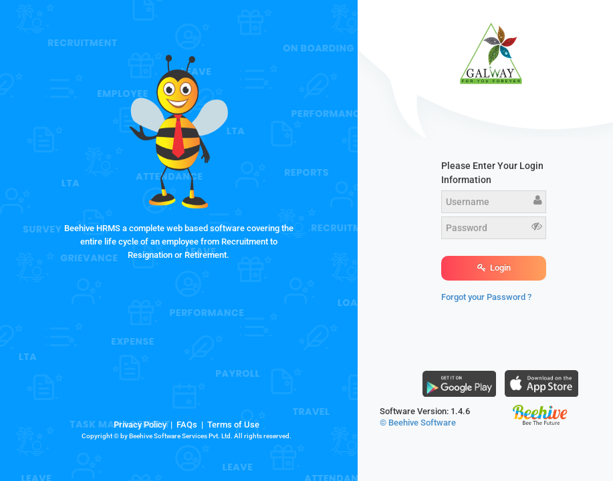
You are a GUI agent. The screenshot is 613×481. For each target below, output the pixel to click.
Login (494, 268)
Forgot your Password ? (486, 297)
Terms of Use (233, 425)
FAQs (186, 425)
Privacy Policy (140, 425)
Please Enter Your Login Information (492, 172)
